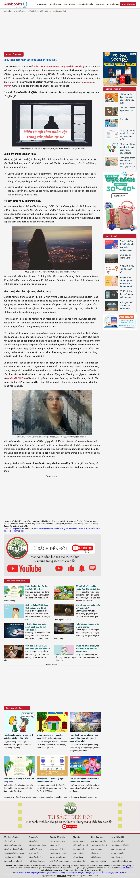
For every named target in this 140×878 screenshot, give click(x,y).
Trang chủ (42, 4)
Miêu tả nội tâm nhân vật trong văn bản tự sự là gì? (47, 11)
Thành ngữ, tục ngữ (80, 845)
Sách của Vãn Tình (36, 857)
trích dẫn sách (94, 528)
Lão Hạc (62, 857)
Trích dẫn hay (112, 4)
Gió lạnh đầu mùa (117, 841)
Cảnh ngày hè (55, 845)
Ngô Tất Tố (54, 861)
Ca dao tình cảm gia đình (13, 861)
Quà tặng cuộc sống (98, 841)
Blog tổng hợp (128, 4)
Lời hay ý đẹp (78, 857)
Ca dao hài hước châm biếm (121, 861)
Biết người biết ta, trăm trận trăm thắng (126, 305)
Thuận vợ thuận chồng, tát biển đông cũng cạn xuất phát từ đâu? (87, 648)
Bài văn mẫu (96, 857)
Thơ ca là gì (82, 528)
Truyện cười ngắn (117, 853)
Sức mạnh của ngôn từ (37, 845)
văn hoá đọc (97, 865)
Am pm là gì (54, 857)
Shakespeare (64, 861)
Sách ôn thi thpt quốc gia (13, 849)
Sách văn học (34, 841)
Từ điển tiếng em (35, 849)
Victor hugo (54, 849)
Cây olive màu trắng (98, 861)
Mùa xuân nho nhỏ (118, 849)
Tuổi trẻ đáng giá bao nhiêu (65, 528)
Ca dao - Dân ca (79, 841)
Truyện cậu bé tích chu (58, 853)
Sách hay (37, 528)
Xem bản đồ (96, 870)
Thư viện (100, 4)
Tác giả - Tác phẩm (85, 4)
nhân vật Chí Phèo (17, 378)
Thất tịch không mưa (37, 861)
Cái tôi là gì (8, 531)
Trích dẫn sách (78, 849)
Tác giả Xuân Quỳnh (57, 841)
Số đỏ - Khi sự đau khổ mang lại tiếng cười (126, 294)
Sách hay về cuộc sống (12, 845)
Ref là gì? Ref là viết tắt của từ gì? (127, 269)
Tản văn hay (19, 531)
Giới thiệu (124, 119)
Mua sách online (79, 861)
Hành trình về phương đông (14, 853)
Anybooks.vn (8, 11)
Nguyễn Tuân (47, 528)
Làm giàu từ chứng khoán (13, 857)
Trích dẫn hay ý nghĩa (99, 845)
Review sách (69, 4)
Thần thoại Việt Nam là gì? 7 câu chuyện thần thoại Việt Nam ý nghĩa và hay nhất (84, 738)
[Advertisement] (70, 32)
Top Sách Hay (55, 4)
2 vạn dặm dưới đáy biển (120, 845)
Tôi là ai (62, 849)
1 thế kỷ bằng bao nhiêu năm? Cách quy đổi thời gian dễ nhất (35, 627)
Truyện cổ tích (78, 853)
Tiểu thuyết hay (10, 841)
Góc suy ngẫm (96, 849)
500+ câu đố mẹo (117, 857)
